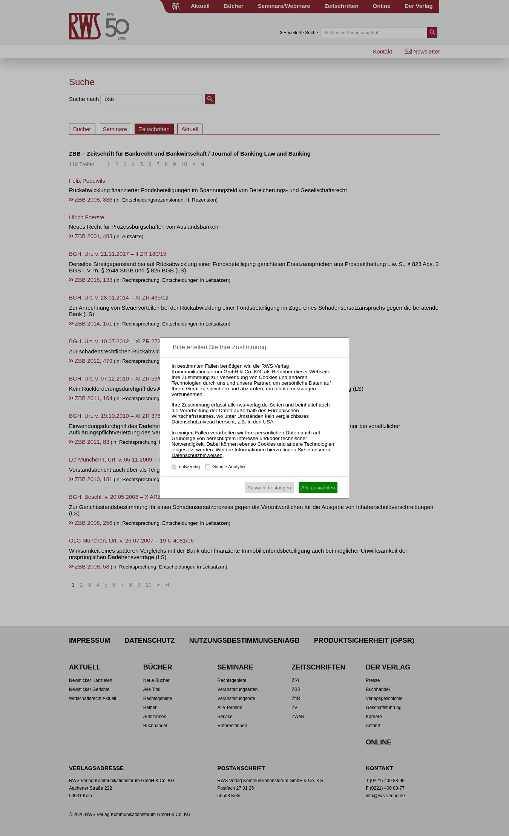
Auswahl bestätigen (269, 488)
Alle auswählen (318, 488)
